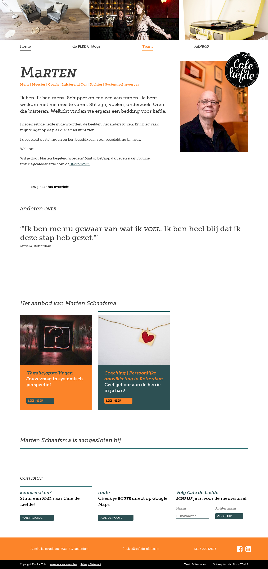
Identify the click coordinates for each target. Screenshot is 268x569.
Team (147, 46)
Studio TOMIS (240, 564)
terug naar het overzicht (49, 187)
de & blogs (86, 46)
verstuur (224, 516)
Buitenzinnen (198, 564)
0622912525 (80, 164)
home (25, 46)
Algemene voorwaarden (63, 564)
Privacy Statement (91, 564)
